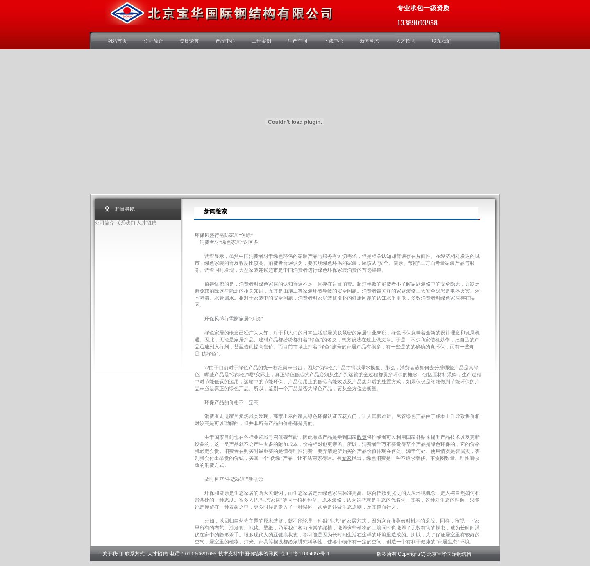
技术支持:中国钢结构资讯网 (248, 554)
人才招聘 (405, 41)
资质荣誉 (189, 41)
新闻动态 (369, 41)
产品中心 (225, 41)
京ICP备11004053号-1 (305, 554)
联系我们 (442, 41)
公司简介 (153, 41)
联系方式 (135, 554)
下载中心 (333, 41)
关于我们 (112, 554)
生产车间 (297, 41)
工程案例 (261, 41)
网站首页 (117, 41)
